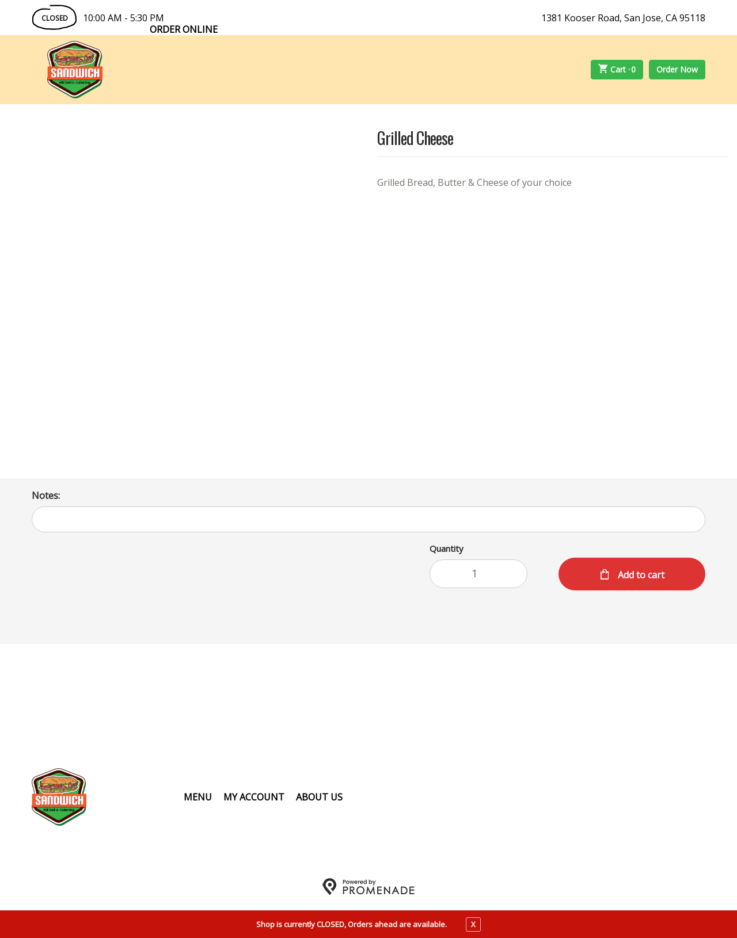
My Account (253, 797)
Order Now (677, 69)
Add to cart (640, 575)
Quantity (447, 548)
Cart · (617, 69)
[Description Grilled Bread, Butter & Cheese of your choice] (552, 182)
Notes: (46, 495)
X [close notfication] (473, 924)
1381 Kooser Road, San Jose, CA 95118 (623, 18)
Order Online (184, 29)
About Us (319, 797)
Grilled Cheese (415, 139)
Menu (198, 797)
